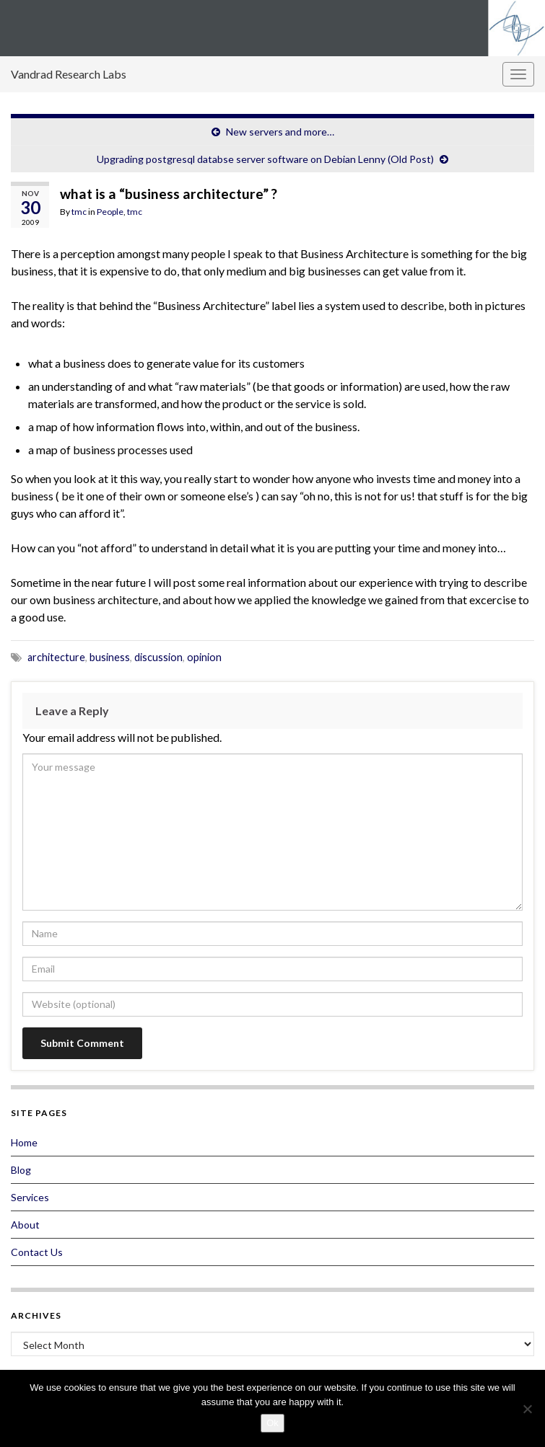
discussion (158, 657)
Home (24, 1142)
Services (30, 1197)
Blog (21, 1170)
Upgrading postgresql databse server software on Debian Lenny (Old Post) (265, 159)
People (110, 211)
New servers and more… (280, 131)
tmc (79, 211)
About (25, 1224)
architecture (56, 657)
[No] (527, 1409)
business (110, 657)
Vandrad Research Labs (68, 74)
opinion (204, 657)
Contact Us (37, 1252)
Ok (272, 1422)
